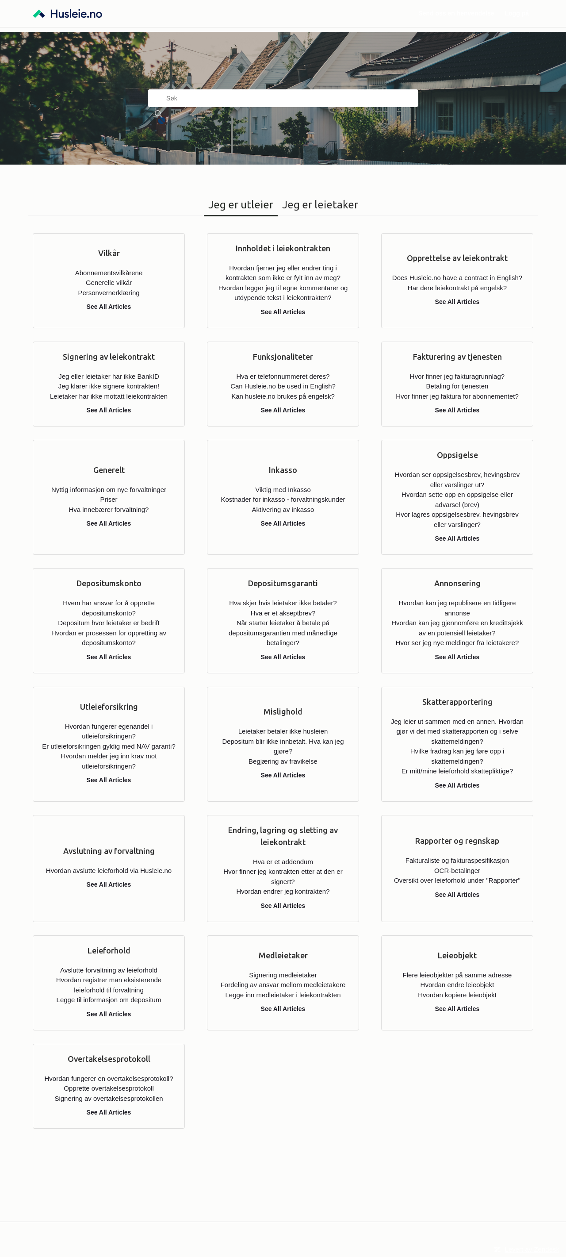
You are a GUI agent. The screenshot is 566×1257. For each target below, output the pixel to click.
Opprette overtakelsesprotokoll (108, 1088)
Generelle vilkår (109, 282)
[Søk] (283, 98)
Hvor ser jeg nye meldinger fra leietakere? (457, 642)
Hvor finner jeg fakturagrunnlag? (457, 376)
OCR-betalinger (457, 870)
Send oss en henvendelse (456, 13)
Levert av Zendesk (532, 1249)
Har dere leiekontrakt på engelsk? (457, 288)
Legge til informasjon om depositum (109, 999)
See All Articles (109, 306)
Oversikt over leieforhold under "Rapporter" (457, 880)
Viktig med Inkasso (283, 489)
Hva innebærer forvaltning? (109, 509)
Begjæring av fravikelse (283, 761)
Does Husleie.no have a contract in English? (457, 277)
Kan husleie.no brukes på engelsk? (283, 396)
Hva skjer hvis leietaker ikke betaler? (283, 603)
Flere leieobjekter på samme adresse (457, 975)
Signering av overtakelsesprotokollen (108, 1098)
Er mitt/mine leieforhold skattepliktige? (457, 771)
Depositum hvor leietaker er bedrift (108, 623)
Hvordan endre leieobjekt (457, 984)
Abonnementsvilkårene (109, 273)
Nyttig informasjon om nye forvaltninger (108, 489)
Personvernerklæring (108, 292)
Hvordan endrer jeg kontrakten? (283, 891)
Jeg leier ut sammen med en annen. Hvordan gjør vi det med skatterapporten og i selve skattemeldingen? (457, 731)
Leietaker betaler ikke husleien (283, 731)
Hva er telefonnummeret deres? (283, 376)
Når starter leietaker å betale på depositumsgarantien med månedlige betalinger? (283, 632)
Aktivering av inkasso (283, 509)
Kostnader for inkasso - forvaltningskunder (283, 499)
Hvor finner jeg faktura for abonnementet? (457, 396)
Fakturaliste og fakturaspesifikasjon (457, 860)
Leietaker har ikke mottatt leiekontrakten (109, 396)
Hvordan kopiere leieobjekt (457, 995)
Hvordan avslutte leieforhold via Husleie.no (109, 870)
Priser (108, 499)
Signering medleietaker (283, 975)
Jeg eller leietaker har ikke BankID (108, 376)
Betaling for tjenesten (457, 386)
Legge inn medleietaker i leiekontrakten (283, 995)
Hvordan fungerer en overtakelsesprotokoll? (109, 1078)
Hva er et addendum (283, 861)
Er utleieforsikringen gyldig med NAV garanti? (109, 746)
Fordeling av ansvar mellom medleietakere (283, 984)
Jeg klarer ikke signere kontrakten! (108, 386)
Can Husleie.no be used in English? (283, 386)
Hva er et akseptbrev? (283, 613)
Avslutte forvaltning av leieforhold (108, 970)
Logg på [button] (517, 13)
